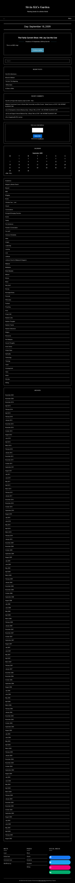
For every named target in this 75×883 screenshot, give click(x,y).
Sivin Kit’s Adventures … (11, 74)
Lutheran (7, 256)
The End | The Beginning (11, 81)
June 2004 (8, 781)
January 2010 (8, 539)
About (28, 853)
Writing (7, 383)
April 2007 (8, 658)
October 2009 (8, 550)
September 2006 (9, 683)
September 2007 (9, 640)
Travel (6, 365)
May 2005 (7, 741)
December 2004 (9, 759)
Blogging (7, 195)
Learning (7, 249)
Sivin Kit (47, 41)
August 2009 (8, 557)
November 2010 (9, 503)
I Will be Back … (9, 85)
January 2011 (8, 496)
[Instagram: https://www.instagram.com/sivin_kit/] (60, 867)
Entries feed (7, 856)
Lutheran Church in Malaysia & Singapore (16, 260)
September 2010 (9, 510)
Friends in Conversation (11, 228)
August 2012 (8, 435)
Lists (6, 253)
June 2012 (8, 438)
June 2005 (8, 737)
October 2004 (8, 766)
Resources (8, 336)
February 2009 (9, 579)
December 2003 (9, 802)
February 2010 (9, 536)
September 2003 (9, 813)
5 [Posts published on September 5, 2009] (55, 158)
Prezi (6, 311)
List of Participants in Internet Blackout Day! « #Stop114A (20, 110)
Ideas (6, 238)
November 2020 (9, 398)
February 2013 (9, 417)
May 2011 (7, 481)
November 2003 (9, 806)
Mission (7, 274)
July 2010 (7, 517)
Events (7, 217)
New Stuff (8, 285)
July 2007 (7, 647)
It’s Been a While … (10, 88)
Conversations (9, 210)
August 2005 (8, 730)
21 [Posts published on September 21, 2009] (10, 167)
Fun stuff (7, 231)
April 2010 (8, 528)
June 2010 (8, 521)
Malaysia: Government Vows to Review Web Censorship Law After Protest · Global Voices (28, 104)
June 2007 (8, 651)
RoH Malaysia (8, 339)
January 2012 (8, 453)
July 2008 (7, 604)
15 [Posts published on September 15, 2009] (19, 164)
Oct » (10, 173)
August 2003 (8, 817)
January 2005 (8, 755)
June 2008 (8, 608)
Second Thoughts (10, 343)
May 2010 (7, 525)
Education (29, 863)
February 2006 (9, 709)
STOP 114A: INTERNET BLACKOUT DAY (47, 110)
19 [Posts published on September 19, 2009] (55, 164)
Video (6, 372)
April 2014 (8, 406)
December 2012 (9, 424)
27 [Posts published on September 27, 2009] (65, 167)
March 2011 (8, 489)
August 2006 (8, 687)
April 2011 (8, 485)
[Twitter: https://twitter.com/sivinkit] (60, 862)
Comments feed (8, 860)
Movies (7, 278)
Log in (5, 853)
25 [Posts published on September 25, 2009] (46, 167)
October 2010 (8, 507)
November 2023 (9, 395)
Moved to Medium (10, 78)
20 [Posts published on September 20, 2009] (65, 164)
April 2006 (8, 701)
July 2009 (7, 561)
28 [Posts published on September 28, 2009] (10, 170)
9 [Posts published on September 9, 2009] (28, 161)
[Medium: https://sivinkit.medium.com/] (60, 872)
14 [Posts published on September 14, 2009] (10, 164)
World (6, 375)
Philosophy (8, 300)
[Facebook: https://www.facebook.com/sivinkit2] (60, 857)
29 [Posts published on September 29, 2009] (19, 170)
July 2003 (7, 820)
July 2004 (7, 777)
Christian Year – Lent (10, 202)
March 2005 (8, 748)
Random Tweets (9, 325)
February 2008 (9, 622)
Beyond (7, 188)
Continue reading (37, 50)
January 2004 (8, 799)
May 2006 (7, 698)
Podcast (7, 303)
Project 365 (8, 314)
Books (7, 199)
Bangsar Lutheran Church (12, 184)
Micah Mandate (9, 271)
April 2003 (8, 831)
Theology (7, 361)
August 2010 (8, 514)
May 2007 (7, 655)
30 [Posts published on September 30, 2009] (28, 170)
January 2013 (8, 420)
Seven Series (8, 347)
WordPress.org (7, 863)
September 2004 (9, 770)
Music (6, 282)
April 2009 (8, 572)
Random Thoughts (10, 321)
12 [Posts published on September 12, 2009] (55, 161)
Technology (8, 357)
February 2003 (9, 835)
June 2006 (8, 694)
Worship (7, 379)
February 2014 (9, 409)
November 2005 (9, 719)
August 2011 (8, 471)
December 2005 (9, 716)
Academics (8, 181)
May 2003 (7, 828)
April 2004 (8, 788)
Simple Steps (8, 350)
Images (7, 242)
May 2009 (7, 568)
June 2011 (8, 478)
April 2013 (8, 413)
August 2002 (8, 838)
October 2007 (8, 637)
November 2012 (9, 427)
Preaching (8, 307)
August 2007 (8, 644)
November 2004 (9, 763)
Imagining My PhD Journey (15, 117)
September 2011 (9, 467)
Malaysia (7, 264)
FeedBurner (41, 139)
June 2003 (8, 824)
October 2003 (8, 810)
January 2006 (8, 712)
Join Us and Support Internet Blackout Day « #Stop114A (19, 113)
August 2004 (8, 774)
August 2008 (8, 600)
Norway (7, 289)
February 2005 (9, 752)
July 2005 (7, 734)
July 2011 (7, 474)
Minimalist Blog (42, 880)
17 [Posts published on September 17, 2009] (37, 164)
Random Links (9, 318)
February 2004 (9, 795)
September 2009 (9, 554)
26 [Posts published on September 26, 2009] (55, 167)
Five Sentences (9, 224)
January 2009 (8, 582)
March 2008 (8, 618)
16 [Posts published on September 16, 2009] (28, 164)
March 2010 (8, 532)
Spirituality (8, 354)
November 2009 (9, 546)
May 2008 (7, 611)
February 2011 (9, 492)
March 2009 (8, 575)
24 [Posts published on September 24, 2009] (37, 167)
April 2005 (8, 745)
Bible (6, 191)
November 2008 (9, 590)
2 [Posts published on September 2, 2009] (28, 158)
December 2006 (9, 673)
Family (7, 220)
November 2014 (9, 402)
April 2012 (8, 442)
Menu (69, 18)
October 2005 (8, 723)
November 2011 (9, 460)
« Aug (6, 173)
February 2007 (9, 665)
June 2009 (8, 564)
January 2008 (8, 626)
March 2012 (8, 445)
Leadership (8, 246)
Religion (7, 332)
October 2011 (8, 463)
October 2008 (8, 593)
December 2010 (9, 500)
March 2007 (8, 662)
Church (7, 206)
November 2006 (9, 676)
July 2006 (7, 691)
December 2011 (9, 456)
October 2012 (8, 431)
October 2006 (8, 680)
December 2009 (9, 543)
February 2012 (9, 449)
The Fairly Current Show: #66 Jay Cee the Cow (37, 37)
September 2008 (9, 597)
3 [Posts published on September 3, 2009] (37, 158)
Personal (7, 296)
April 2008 (8, 615)
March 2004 (8, 792)
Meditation (8, 267)
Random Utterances (10, 329)
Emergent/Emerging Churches (13, 213)
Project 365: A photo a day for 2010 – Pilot (22, 101)
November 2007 (9, 633)
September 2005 (9, 727)
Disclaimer (29, 860)
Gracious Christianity (10, 235)
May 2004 (7, 784)
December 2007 (9, 629)
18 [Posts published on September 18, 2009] (46, 164)
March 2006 (8, 705)
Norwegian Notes (9, 292)
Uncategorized (9, 368)
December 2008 (9, 586)
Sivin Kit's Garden (37, 6)
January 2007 (8, 669)
